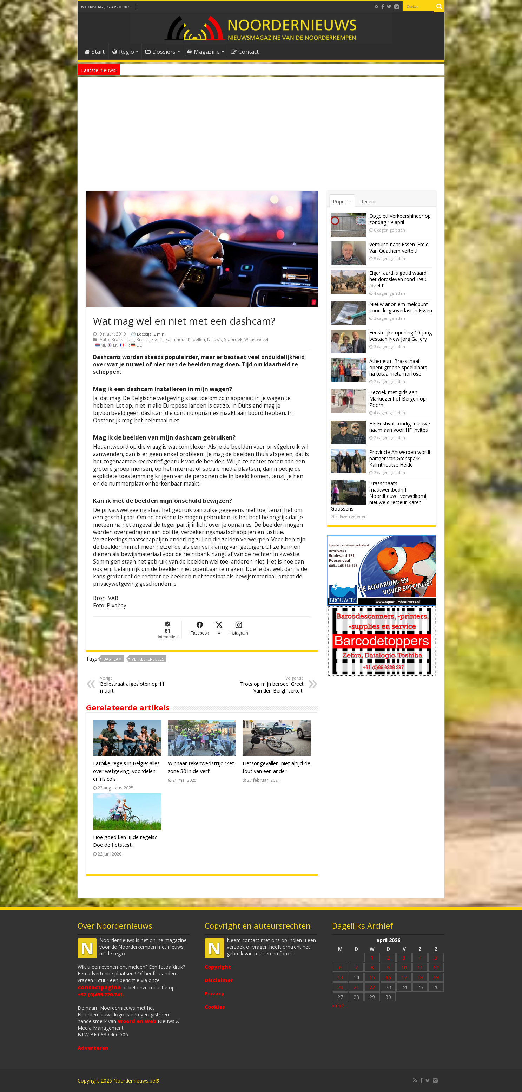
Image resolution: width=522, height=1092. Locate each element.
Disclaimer (219, 980)
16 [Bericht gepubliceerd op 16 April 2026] (388, 977)
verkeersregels (148, 659)
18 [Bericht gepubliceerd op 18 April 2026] (420, 977)
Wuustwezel (256, 339)
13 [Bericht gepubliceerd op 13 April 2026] (340, 977)
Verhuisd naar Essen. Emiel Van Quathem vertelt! (399, 247)
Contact (245, 52)
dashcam (112, 659)
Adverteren (93, 1048)
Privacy (214, 993)
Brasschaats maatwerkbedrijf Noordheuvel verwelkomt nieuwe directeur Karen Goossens (379, 496)
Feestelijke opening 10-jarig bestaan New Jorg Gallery (400, 335)
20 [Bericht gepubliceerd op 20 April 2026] (340, 987)
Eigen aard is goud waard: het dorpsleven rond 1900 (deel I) (398, 279)
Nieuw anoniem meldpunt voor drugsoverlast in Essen (176, 69)
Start (95, 52)
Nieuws (214, 339)
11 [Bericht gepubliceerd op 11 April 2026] (420, 967)
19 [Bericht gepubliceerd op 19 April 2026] (436, 977)
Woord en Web (137, 1021)
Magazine (203, 52)
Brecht (142, 339)
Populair (342, 201)
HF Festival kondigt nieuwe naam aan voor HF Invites (399, 426)
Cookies (215, 1006)
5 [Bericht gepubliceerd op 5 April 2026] (436, 957)
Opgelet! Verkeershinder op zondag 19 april (400, 219)
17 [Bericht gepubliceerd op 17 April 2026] (404, 977)
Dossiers (160, 52)
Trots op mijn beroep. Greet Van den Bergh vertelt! (268, 684)
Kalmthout (175, 339)
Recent (368, 201)
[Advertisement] (261, 138)
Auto (104, 339)
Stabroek (233, 339)
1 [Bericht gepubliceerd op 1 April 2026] (372, 957)
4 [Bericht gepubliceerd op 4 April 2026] (420, 957)
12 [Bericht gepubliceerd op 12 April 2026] (436, 967)
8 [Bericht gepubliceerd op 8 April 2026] (372, 967)
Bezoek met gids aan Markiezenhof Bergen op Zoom (397, 398)
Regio (123, 52)
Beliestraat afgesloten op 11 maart (136, 684)
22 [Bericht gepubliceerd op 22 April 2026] (372, 987)
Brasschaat (122, 339)
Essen (157, 339)
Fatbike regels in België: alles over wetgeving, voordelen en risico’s (126, 771)
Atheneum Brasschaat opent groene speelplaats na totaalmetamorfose (398, 367)
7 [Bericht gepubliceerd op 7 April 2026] (356, 967)
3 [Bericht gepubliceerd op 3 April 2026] (404, 957)
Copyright (218, 966)
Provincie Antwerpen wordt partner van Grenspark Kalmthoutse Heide (400, 458)
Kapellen (196, 339)
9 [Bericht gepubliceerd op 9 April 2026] (388, 967)
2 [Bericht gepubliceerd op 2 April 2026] (388, 957)
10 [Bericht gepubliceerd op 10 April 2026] (404, 967)
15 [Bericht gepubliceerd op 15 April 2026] (372, 977)
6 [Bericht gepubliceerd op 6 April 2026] (340, 967)
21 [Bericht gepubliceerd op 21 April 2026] (356, 987)
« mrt (338, 1005)
